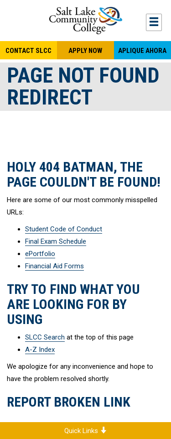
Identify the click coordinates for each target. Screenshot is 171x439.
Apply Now (85, 51)
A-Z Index (40, 349)
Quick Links (85, 431)
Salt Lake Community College (85, 20)
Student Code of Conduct (63, 229)
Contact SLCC (28, 51)
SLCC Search (45, 337)
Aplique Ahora (142, 51)
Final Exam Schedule (55, 241)
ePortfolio (40, 254)
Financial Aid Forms (54, 266)
